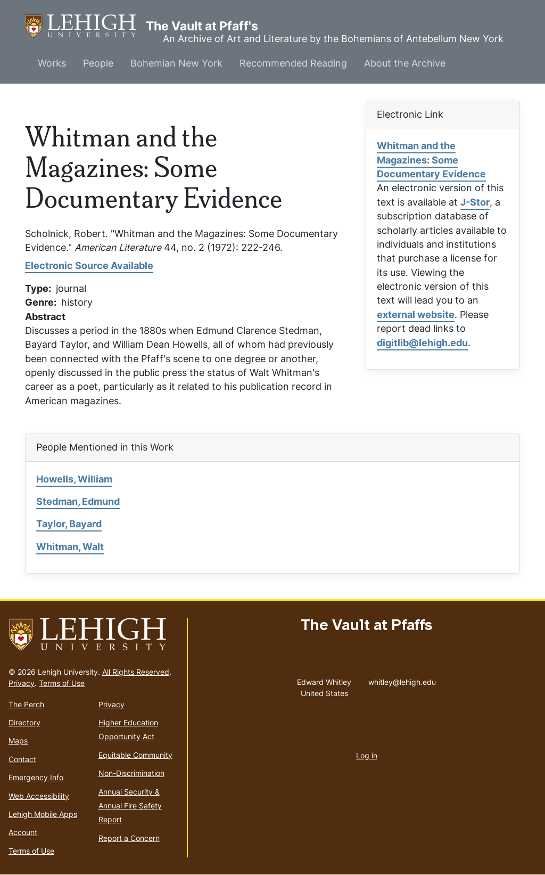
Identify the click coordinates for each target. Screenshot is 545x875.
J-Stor (475, 202)
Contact (22, 759)
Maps (18, 740)
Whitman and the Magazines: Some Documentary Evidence (431, 160)
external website (416, 314)
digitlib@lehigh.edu (422, 342)
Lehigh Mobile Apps (43, 814)
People (98, 63)
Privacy (22, 683)
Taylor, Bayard (69, 523)
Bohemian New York (176, 63)
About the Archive (404, 63)
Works (52, 63)
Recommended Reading (293, 63)
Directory (24, 722)
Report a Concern (129, 838)
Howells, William (74, 479)
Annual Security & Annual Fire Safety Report (130, 806)
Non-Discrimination (131, 773)
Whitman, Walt (70, 546)
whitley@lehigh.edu (402, 679)
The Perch (26, 704)
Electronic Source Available (89, 265)
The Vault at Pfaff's (85, 26)
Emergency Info (36, 777)
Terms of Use (62, 683)
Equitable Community (135, 755)
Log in (366, 755)
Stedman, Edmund (78, 501)
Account (23, 832)
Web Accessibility (39, 796)
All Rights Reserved (135, 672)
